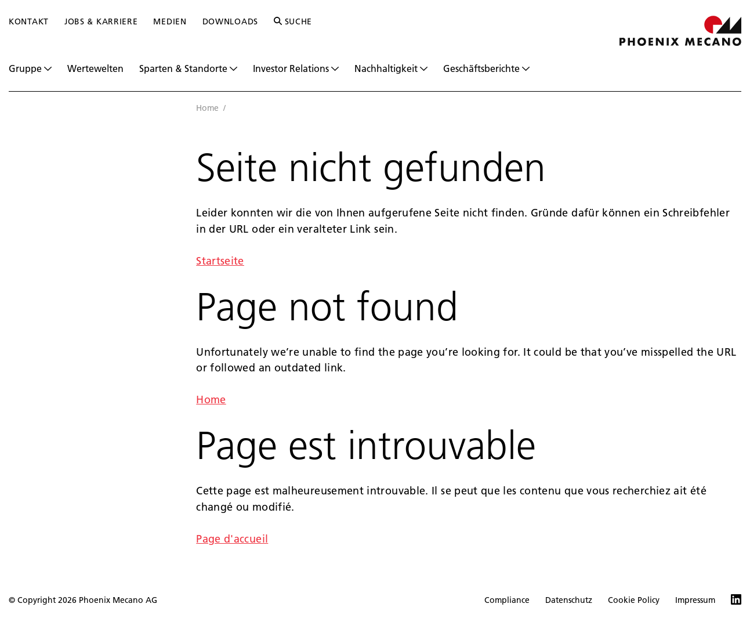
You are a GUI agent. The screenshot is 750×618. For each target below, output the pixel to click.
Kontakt (29, 21)
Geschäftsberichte (486, 68)
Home (207, 108)
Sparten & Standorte (188, 68)
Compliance (507, 600)
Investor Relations (296, 68)
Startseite (220, 261)
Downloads (230, 21)
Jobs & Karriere (101, 21)
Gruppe (30, 68)
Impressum (695, 600)
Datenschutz (568, 600)
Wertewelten (95, 68)
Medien (169, 21)
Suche (293, 21)
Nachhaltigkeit (390, 68)
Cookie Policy (634, 600)
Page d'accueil (232, 538)
